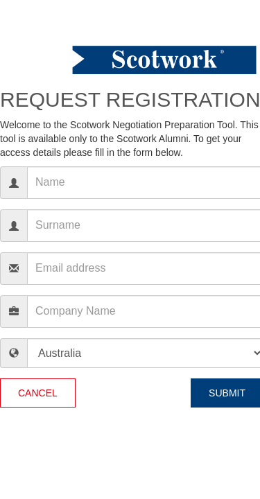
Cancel (38, 393)
